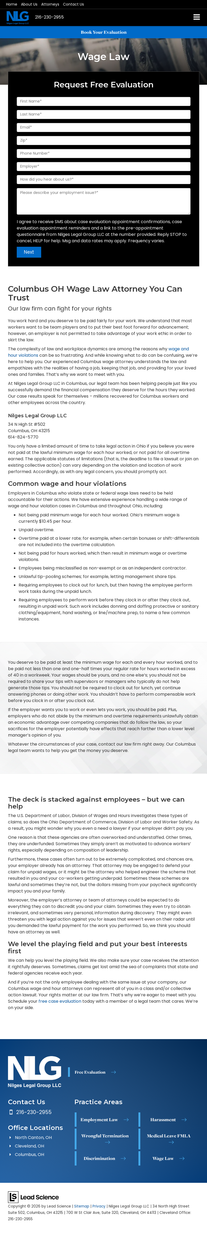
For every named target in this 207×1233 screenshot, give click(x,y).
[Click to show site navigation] (197, 17)
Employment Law (99, 1119)
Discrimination (99, 1158)
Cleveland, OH (29, 1146)
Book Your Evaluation (103, 32)
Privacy (98, 1206)
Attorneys (50, 4)
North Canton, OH (33, 1137)
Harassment (163, 1119)
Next (29, 252)
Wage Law (163, 1158)
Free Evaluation (90, 1072)
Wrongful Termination (105, 1135)
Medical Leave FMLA (169, 1135)
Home (11, 4)
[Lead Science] (33, 1197)
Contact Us (73, 4)
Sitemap (81, 1206)
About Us (29, 4)
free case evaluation (60, 1001)
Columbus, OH (29, 1154)
